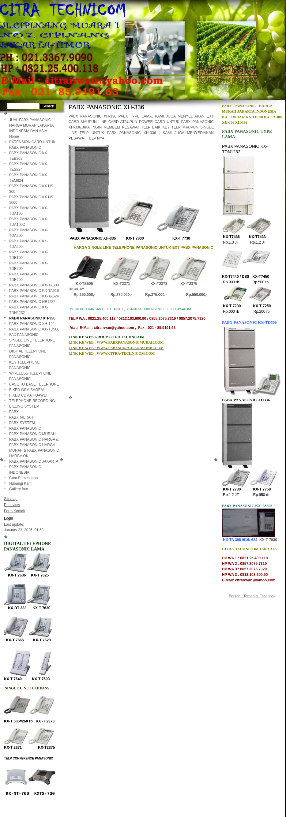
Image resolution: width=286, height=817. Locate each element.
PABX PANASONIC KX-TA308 (34, 285)
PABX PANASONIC (25, 428)
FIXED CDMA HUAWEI (28, 395)
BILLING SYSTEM (24, 406)
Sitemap (10, 499)
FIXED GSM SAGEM (26, 390)
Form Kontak (14, 511)
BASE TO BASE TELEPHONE (34, 384)
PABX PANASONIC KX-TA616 (34, 291)
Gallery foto (18, 489)
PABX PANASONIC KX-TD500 (34, 329)
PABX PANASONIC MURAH (32, 434)
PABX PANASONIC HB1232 (32, 302)
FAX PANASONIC (24, 335)
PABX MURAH (21, 417)
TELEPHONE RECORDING (32, 401)
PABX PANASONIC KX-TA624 (34, 296)
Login (8, 518)
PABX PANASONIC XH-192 (32, 324)
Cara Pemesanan (23, 478)
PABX (14, 412)
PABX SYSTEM (22, 423)
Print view (12, 505)
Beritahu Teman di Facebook (252, 596)
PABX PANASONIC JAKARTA (33, 461)
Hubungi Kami (20, 483)
